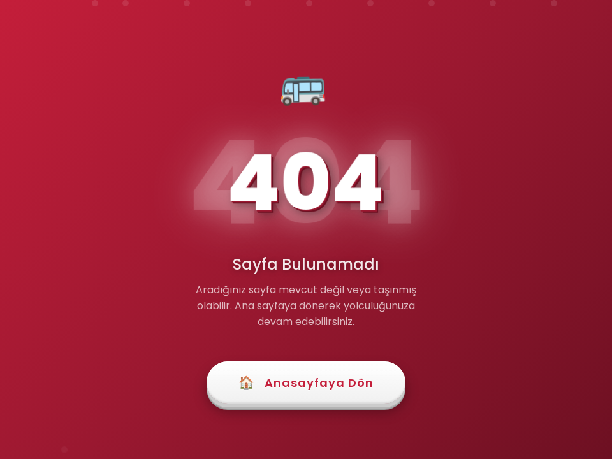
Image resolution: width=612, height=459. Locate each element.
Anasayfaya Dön (306, 382)
